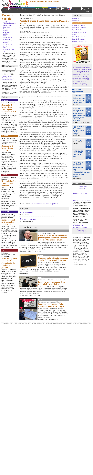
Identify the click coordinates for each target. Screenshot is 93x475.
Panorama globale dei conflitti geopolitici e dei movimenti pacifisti (9, 263)
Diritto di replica (84, 323)
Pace (6, 9)
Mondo (18, 9)
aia (35, 204)
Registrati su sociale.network (82, 231)
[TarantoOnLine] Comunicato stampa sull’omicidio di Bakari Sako (8, 79)
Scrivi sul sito (7, 44)
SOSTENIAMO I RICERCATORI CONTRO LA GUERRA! (78, 153)
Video (64, 9)
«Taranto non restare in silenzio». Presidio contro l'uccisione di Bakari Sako (79, 98)
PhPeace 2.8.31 (48, 323)
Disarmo (41, 277)
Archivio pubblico (8, 74)
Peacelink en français (79, 41)
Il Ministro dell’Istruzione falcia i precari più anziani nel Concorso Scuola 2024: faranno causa (52, 237)
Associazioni (7, 25)
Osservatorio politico (7, 33)
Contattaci (40, 1)
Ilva (30, 15)
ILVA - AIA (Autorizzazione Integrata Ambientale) (49, 15)
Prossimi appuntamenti (77, 90)
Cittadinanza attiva (28, 9)
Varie (5, 51)
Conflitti (5, 212)
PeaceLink (77, 15)
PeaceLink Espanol (78, 37)
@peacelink (76, 200)
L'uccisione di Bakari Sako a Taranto (7, 148)
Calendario (52, 9)
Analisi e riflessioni (9, 24)
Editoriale (6, 136)
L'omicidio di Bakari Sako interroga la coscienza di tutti (8, 108)
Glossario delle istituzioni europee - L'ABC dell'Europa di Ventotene (53, 259)
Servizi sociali (8, 37)
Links (5, 46)
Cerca (74, 9)
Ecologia (39, 9)
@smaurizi (76, 193)
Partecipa (48, 1)
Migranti (5, 100)
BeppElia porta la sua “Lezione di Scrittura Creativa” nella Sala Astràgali (79, 130)
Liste (59, 9)
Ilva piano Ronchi (27, 212)
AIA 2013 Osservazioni (30, 219)
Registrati (85, 9)
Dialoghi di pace (78, 140)
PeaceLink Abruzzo (78, 25)
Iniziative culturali (9, 29)
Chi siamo (33, 1)
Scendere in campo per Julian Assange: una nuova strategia (51, 305)
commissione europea (43, 204)
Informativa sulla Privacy (59, 323)
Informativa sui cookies (73, 323)
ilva (32, 204)
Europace (5, 175)
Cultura (11, 9)
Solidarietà (7, 39)
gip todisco (55, 204)
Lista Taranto (9, 66)
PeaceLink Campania (79, 30)
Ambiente (6, 22)
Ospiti (45, 9)
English (69, 8)
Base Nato (6, 27)
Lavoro (5, 30)
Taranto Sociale (7, 16)
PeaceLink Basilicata (79, 27)
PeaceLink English (78, 39)
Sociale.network (8, 49)
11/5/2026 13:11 (84, 193)
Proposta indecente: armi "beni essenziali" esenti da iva (51, 283)
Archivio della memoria (8, 42)
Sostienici (56, 1)
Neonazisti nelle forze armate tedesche (8, 183)
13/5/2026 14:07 (85, 200)
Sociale (41, 231)
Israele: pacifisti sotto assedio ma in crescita (8, 222)
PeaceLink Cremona (79, 32)
